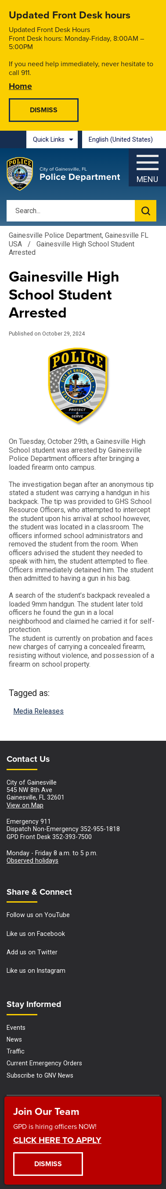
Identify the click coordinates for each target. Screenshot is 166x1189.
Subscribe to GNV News (40, 1075)
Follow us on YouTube (38, 914)
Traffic (16, 1051)
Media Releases (38, 711)
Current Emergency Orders (44, 1063)
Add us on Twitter (32, 952)
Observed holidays (32, 860)
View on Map (25, 805)
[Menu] (147, 165)
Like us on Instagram (36, 970)
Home (20, 86)
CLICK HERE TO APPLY (57, 1140)
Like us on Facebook (36, 933)
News (14, 1039)
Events (16, 1027)
